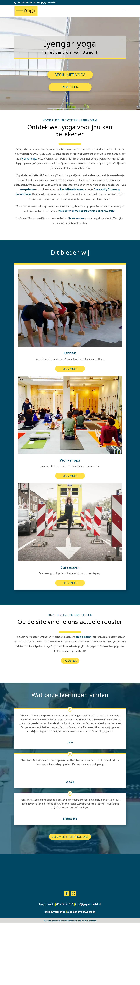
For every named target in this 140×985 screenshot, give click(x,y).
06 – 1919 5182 (64, 968)
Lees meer (70, 368)
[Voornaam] (108, 896)
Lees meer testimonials (70, 836)
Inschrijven (109, 909)
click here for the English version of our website (87, 210)
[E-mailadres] (108, 891)
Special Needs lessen (71, 189)
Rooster (70, 87)
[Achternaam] (108, 902)
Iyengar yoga (29, 158)
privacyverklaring (55, 975)
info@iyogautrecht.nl (88, 968)
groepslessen (28, 189)
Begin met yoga (70, 74)
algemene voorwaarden (81, 975)
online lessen (83, 636)
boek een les (76, 218)
